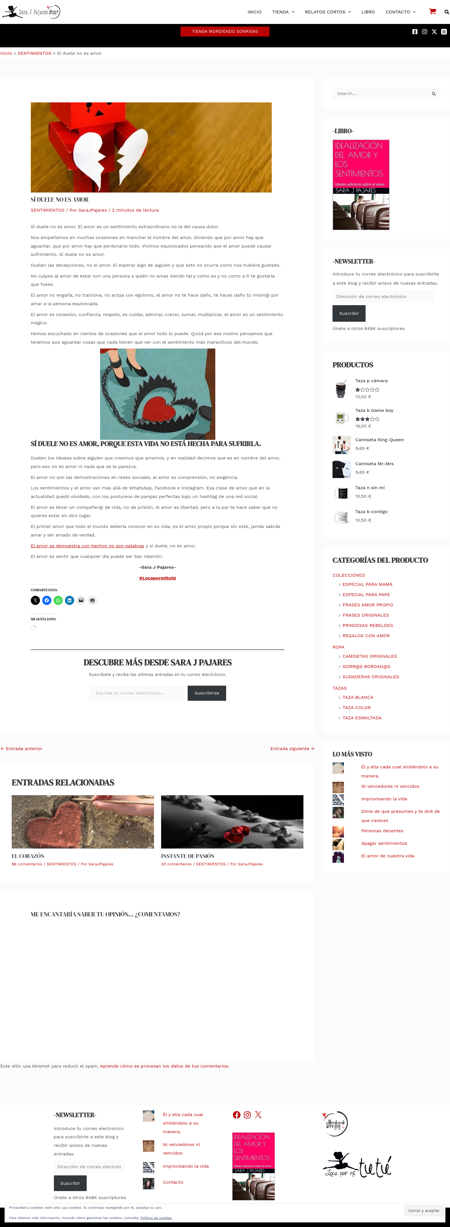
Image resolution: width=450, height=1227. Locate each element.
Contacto (173, 1182)
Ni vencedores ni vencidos (390, 786)
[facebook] (415, 32)
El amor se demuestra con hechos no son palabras (87, 545)
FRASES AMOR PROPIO (367, 605)
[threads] (445, 32)
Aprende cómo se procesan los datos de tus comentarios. (165, 1066)
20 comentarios (176, 864)
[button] (297, 12)
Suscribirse (206, 693)
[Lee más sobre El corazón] (83, 821)
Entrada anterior (21, 748)
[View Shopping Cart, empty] (433, 12)
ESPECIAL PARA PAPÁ (366, 594)
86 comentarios (27, 864)
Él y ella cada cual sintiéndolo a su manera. (183, 1123)
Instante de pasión (187, 856)
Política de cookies (156, 1218)
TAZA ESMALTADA (362, 717)
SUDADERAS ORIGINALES (370, 676)
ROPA (338, 647)
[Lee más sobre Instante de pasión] (232, 821)
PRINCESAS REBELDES (367, 625)
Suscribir (349, 313)
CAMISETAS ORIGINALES (369, 656)
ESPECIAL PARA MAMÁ (367, 584)
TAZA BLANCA (357, 697)
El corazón (28, 856)
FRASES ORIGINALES (365, 615)
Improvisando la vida (384, 798)
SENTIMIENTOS (48, 210)
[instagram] (425, 32)
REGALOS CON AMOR (366, 635)
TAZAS (340, 688)
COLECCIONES (349, 575)
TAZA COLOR (356, 707)
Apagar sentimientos (384, 843)
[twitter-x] (435, 32)
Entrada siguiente (292, 748)
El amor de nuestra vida (387, 856)
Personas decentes (382, 830)
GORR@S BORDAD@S (366, 666)
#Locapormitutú (157, 578)
